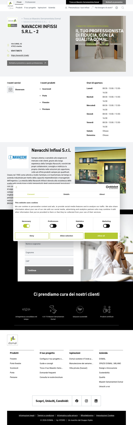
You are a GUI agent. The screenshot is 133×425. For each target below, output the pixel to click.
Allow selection (66, 236)
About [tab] (102, 194)
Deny (32, 236)
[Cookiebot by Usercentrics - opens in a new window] (107, 187)
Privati (19, 2)
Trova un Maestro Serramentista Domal (42, 18)
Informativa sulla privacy (67, 415)
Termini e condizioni (45, 415)
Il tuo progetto (30, 8)
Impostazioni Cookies (105, 415)
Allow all (101, 236)
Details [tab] (66, 194)
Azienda (51, 8)
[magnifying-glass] (123, 7)
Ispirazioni (42, 8)
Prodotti (19, 8)
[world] (117, 7)
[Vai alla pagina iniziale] (10, 5)
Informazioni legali (26, 415)
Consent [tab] (31, 194)
